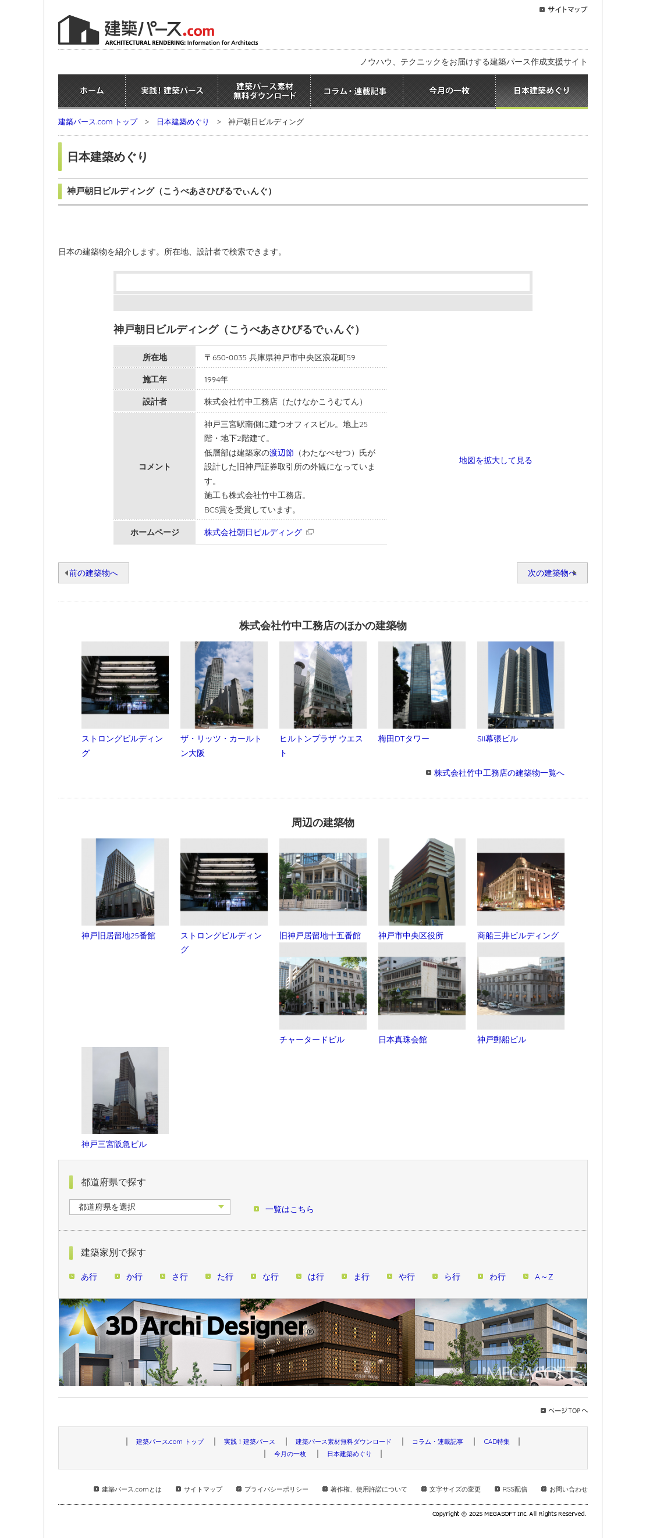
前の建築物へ (93, 573)
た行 (225, 1276)
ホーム (91, 91)
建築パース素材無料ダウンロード (264, 91)
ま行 (361, 1276)
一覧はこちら (289, 1209)
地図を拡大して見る (496, 460)
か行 (134, 1276)
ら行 (452, 1276)
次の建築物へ (552, 573)
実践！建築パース (172, 91)
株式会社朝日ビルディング (253, 532)
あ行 (89, 1276)
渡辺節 (281, 452)
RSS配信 (515, 1489)
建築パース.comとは (131, 1489)
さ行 (180, 1276)
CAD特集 (497, 1441)
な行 (270, 1276)
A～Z (544, 1276)
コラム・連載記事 (357, 91)
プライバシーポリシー (276, 1489)
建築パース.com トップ (97, 121)
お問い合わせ (568, 1489)
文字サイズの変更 (455, 1489)
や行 (407, 1276)
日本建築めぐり (542, 91)
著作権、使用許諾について (369, 1489)
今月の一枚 (449, 91)
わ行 (497, 1276)
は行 (316, 1276)
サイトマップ (203, 1489)
